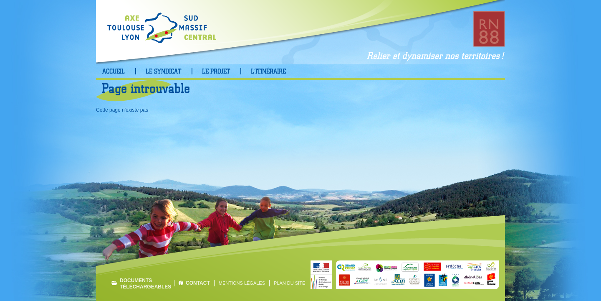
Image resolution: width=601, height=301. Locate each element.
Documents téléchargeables (145, 283)
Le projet (216, 71)
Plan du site (289, 283)
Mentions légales (242, 283)
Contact (198, 283)
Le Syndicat (163, 71)
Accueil (113, 71)
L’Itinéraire (268, 71)
